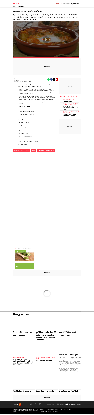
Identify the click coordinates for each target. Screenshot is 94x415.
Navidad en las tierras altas (74, 355)
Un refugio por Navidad (68, 392)
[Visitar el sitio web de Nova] (45, 405)
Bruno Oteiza (41, 151)
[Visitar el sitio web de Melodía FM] (67, 405)
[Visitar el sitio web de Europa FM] (62, 405)
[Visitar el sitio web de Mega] (49, 405)
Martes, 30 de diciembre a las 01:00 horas (45, 359)
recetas (33, 151)
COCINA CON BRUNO (68, 99)
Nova (14, 248)
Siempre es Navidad (44, 361)
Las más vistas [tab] (64, 97)
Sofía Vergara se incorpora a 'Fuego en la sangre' (71, 105)
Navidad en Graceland (22, 392)
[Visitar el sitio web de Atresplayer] (72, 405)
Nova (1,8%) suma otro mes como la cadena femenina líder (22, 334)
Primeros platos (50, 151)
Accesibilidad (56, 412)
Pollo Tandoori (67, 102)
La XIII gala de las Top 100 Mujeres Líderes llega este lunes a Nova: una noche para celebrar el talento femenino (46, 336)
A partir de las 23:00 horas (20, 358)
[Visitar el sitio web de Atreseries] (53, 405)
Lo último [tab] (74, 97)
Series (14, 6)
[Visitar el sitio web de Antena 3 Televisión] (31, 405)
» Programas (19, 248)
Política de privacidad (49, 410)
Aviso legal (41, 410)
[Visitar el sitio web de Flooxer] (79, 405)
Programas (21, 6)
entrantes (16, 151)
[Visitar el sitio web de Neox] (40, 405)
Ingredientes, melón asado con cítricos (71, 113)
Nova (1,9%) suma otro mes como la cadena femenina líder (68, 334)
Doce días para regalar (45, 392)
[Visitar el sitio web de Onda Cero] (58, 405)
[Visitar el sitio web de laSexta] (36, 405)
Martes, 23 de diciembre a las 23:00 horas (74, 352)
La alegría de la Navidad (63, 355)
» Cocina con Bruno (26, 248)
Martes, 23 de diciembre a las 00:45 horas (63, 352)
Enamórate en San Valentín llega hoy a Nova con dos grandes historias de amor (23, 362)
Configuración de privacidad (46, 412)
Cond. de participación (69, 410)
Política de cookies (59, 410)
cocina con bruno (25, 151)
